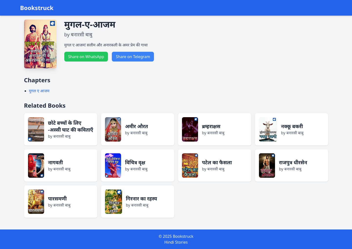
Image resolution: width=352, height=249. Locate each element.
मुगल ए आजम (39, 90)
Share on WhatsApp (86, 56)
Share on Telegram (133, 56)
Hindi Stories (176, 242)
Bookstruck (37, 8)
